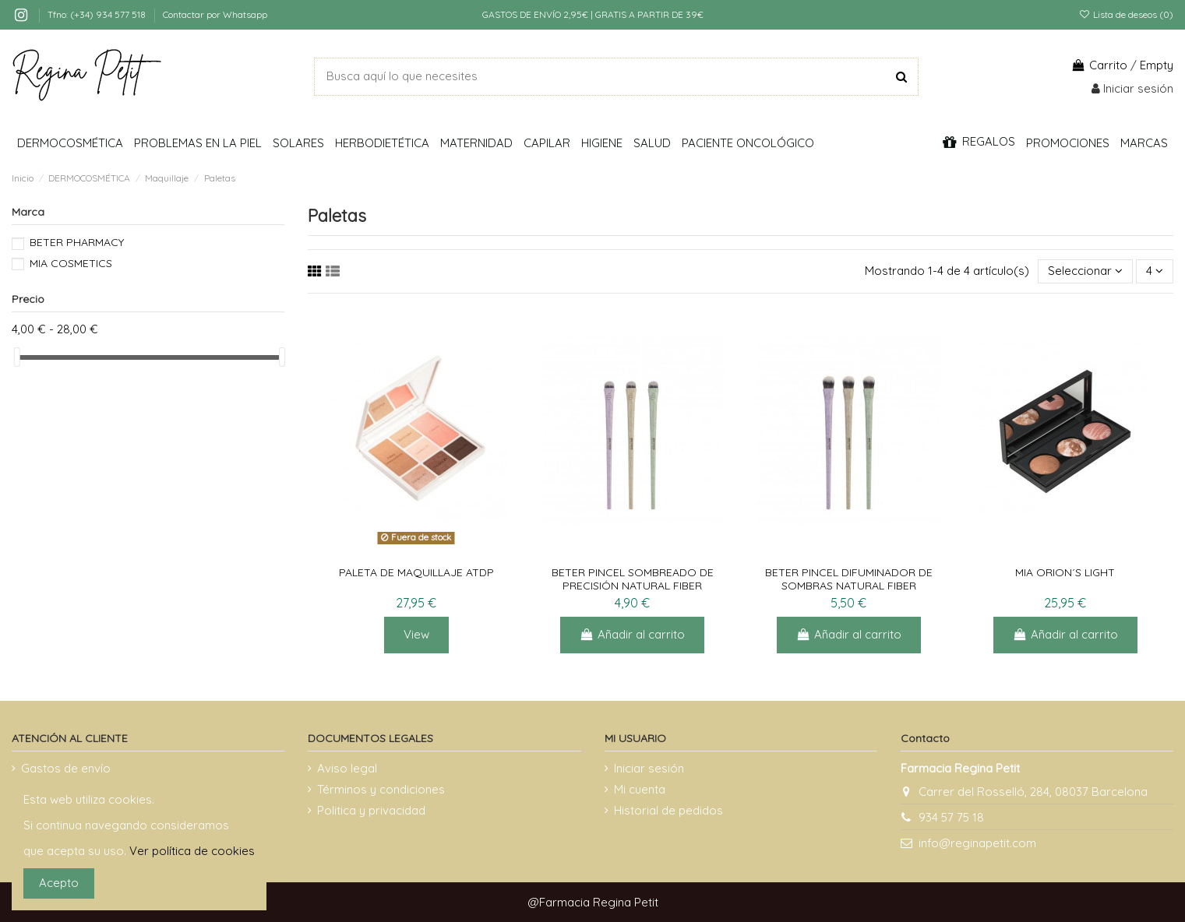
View (416, 634)
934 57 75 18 (951, 817)
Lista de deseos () (1126, 14)
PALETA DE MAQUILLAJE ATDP (416, 572)
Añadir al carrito (632, 634)
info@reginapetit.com (977, 843)
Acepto (59, 882)
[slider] (17, 357)
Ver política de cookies (192, 850)
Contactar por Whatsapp (215, 14)
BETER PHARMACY (77, 242)
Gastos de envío (66, 768)
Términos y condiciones (381, 789)
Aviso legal (347, 768)
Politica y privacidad (371, 810)
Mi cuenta (639, 789)
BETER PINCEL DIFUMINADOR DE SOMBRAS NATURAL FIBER (849, 579)
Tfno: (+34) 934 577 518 (98, 14)
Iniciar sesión (649, 768)
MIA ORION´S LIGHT (1065, 572)
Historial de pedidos (668, 810)
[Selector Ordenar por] (1085, 271)
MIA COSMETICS (71, 263)
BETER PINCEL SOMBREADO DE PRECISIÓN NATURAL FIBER (633, 579)
